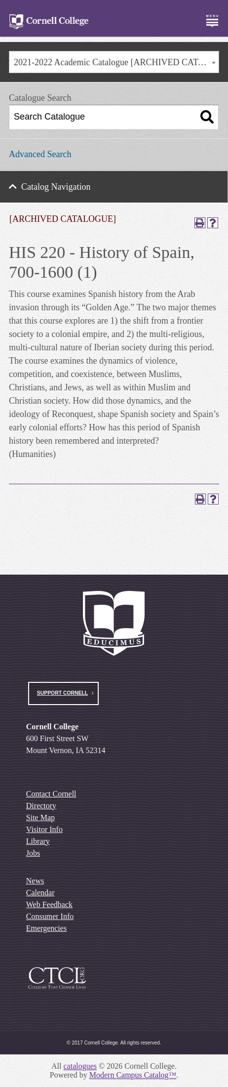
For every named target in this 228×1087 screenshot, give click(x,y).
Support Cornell (62, 693)
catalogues (80, 1066)
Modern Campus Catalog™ (133, 1075)
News (35, 881)
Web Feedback (49, 904)
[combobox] (114, 62)
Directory (41, 805)
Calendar (40, 892)
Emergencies (46, 928)
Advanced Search (40, 154)
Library (38, 841)
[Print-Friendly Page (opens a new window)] (199, 222)
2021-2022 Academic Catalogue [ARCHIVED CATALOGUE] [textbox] (116, 62)
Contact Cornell (51, 794)
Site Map (40, 817)
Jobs (33, 853)
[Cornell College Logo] (49, 22)
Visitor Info (44, 829)
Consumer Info (50, 916)
